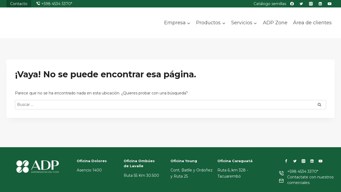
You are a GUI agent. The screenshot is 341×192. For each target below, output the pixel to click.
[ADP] (33, 27)
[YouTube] (320, 161)
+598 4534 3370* (56, 3)
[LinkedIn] (312, 161)
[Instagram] (303, 161)
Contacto (18, 3)
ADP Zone (275, 23)
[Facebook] (286, 161)
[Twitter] (295, 161)
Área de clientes (312, 23)
